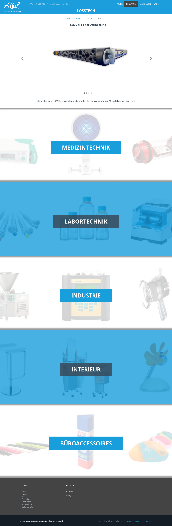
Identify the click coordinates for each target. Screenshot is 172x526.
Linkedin (70, 491)
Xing (68, 495)
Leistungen (145, 4)
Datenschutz (27, 507)
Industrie (89, 18)
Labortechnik (86, 221)
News (24, 494)
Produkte (131, 4)
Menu (165, 4)
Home (68, 18)
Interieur (86, 369)
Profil (120, 4)
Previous (23, 61)
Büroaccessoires (86, 443)
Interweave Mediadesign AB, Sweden (137, 521)
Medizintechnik (86, 147)
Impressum (27, 504)
